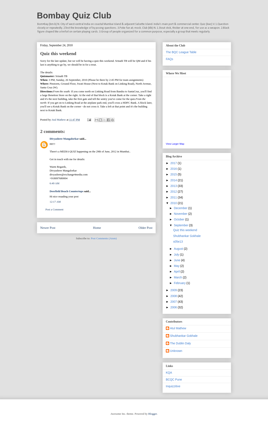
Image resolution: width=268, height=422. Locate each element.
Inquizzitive (173, 386)
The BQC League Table (181, 52)
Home (97, 227)
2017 (174, 163)
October (179, 219)
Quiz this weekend (185, 230)
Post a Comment (54, 209)
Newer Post (47, 227)
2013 (174, 186)
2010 (174, 203)
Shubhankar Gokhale (187, 236)
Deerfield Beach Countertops (66, 191)
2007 (174, 301)
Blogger (152, 413)
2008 (174, 296)
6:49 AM (54, 183)
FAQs (169, 59)
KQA (169, 372)
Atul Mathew (178, 328)
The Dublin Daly (180, 343)
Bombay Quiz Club (74, 15)
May (177, 266)
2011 (174, 197)
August (179, 248)
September (181, 225)
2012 (174, 191)
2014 (174, 180)
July (177, 254)
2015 (174, 174)
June (177, 260)
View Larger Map (175, 143)
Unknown (176, 351)
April (177, 271)
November (181, 213)
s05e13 (178, 241)
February (180, 283)
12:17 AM (55, 201)
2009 (174, 290)
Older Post (145, 227)
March (178, 277)
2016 (174, 168)
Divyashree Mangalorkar (64, 138)
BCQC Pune (174, 379)
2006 (174, 307)
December (181, 208)
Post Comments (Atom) (104, 238)
